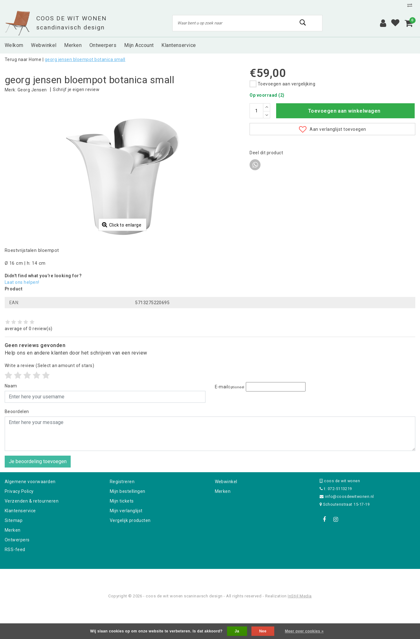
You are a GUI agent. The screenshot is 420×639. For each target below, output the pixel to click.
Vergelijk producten (130, 552)
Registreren (122, 514)
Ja (237, 631)
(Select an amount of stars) (49, 398)
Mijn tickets (122, 533)
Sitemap (14, 552)
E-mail (230, 419)
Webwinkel (226, 514)
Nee (262, 631)
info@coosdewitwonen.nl (347, 529)
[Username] (105, 429)
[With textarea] (210, 466)
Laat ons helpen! (22, 314)
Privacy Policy (19, 523)
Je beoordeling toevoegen (38, 494)
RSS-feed (15, 582)
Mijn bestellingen (127, 523)
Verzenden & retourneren (31, 533)
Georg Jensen (32, 89)
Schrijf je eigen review (76, 89)
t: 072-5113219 (336, 521)
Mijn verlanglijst (126, 543)
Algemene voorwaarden (30, 514)
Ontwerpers (17, 572)
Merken (13, 562)
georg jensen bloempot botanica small (85, 59)
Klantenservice (20, 543)
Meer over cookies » (304, 631)
